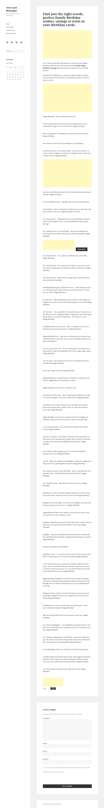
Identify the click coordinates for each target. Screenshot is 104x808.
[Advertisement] (67, 44)
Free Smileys (9, 27)
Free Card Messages (11, 9)
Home (8, 24)
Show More (82, 249)
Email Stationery (11, 33)
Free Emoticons (10, 30)
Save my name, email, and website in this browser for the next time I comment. (68, 767)
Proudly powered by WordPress (52, 804)
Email (45, 751)
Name (45, 743)
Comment (47, 718)
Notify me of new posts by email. (54, 772)
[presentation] (58, 778)
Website (46, 759)
